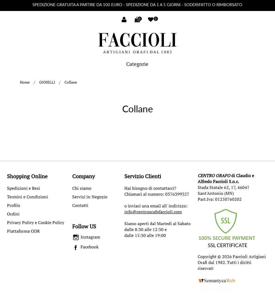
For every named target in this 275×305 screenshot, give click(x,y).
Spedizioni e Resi (23, 188)
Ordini (13, 214)
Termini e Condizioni (27, 197)
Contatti (80, 205)
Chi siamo (81, 188)
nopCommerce (224, 289)
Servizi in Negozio (89, 197)
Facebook (85, 247)
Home (25, 82)
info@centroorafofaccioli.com (153, 212)
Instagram (86, 237)
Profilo (13, 205)
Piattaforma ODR (23, 231)
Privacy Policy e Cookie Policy (35, 222)
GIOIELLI (47, 82)
